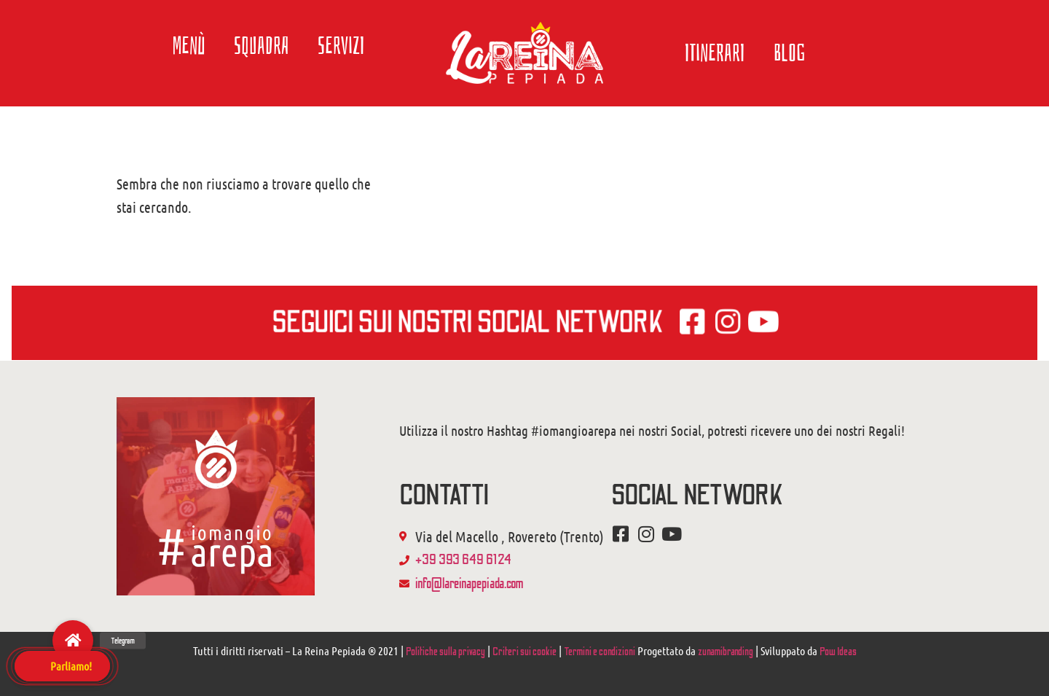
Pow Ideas (838, 651)
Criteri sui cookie (524, 651)
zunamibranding (725, 651)
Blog (790, 53)
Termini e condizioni (599, 651)
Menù (189, 45)
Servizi (341, 45)
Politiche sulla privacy (445, 651)
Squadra (261, 45)
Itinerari (714, 53)
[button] (72, 640)
